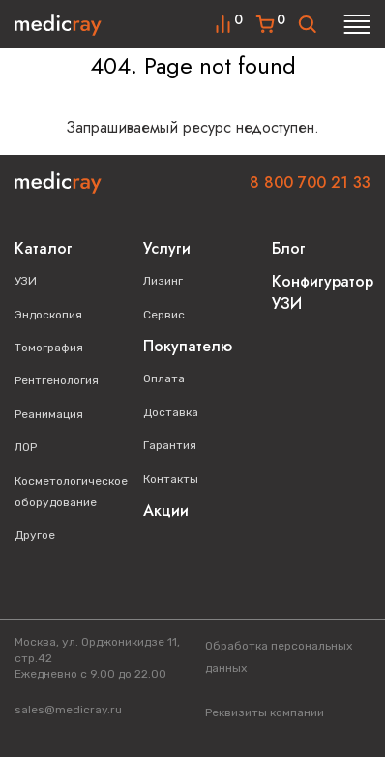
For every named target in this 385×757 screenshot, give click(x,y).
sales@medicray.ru (68, 709)
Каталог (44, 248)
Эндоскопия (48, 314)
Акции (166, 511)
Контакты (170, 479)
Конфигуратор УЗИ (322, 292)
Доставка (170, 412)
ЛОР (26, 447)
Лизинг (163, 281)
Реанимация (49, 414)
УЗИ (26, 281)
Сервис (164, 314)
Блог (289, 248)
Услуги (167, 248)
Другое (35, 535)
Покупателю (187, 346)
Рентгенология (57, 380)
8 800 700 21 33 (310, 182)
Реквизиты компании (264, 712)
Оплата (164, 378)
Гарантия (169, 445)
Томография (49, 347)
